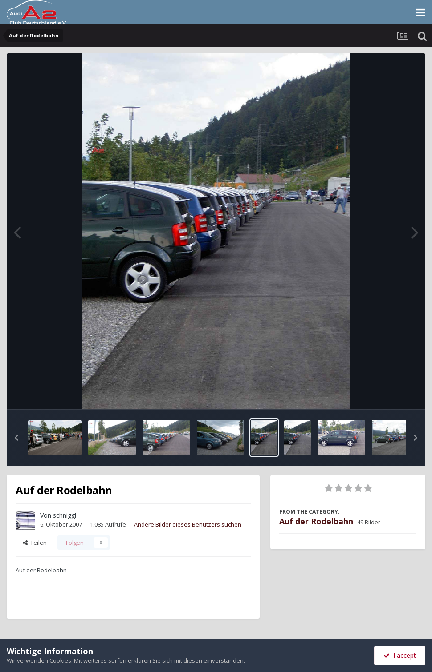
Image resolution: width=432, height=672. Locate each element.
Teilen (35, 543)
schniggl (64, 515)
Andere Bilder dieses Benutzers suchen (187, 524)
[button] (16, 437)
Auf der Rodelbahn (316, 521)
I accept (399, 655)
